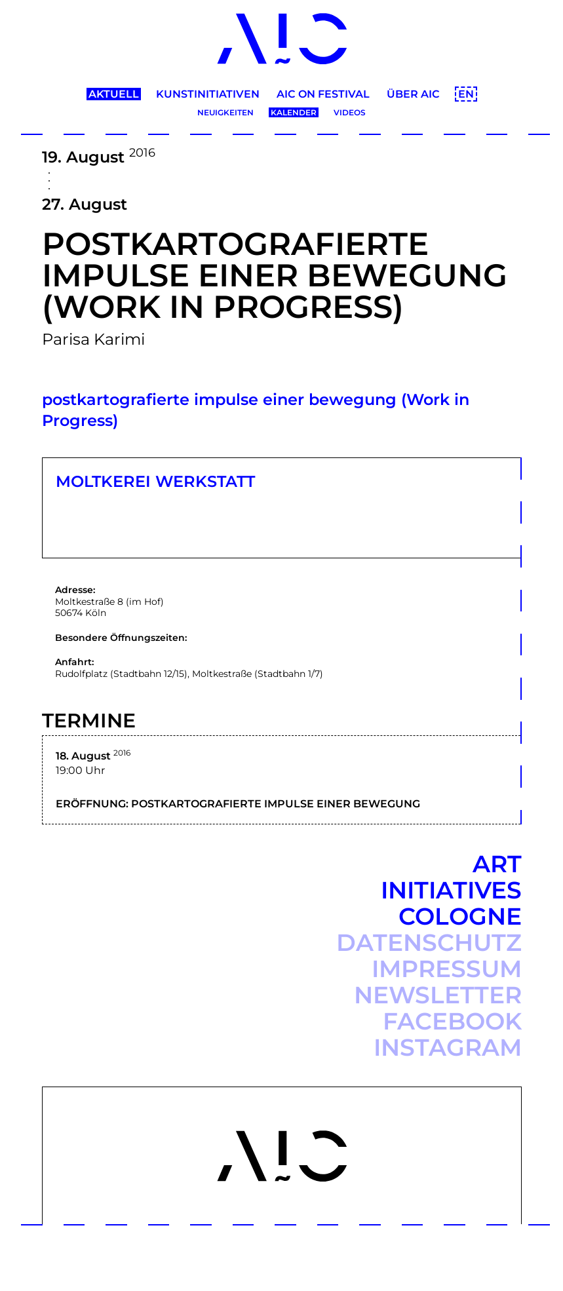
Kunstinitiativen (208, 94)
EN (466, 94)
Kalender (294, 112)
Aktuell (113, 94)
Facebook (452, 1021)
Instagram (448, 1047)
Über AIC (413, 94)
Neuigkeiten (225, 112)
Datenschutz (429, 942)
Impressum (447, 968)
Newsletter (438, 994)
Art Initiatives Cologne (451, 890)
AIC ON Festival (323, 94)
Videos (350, 112)
